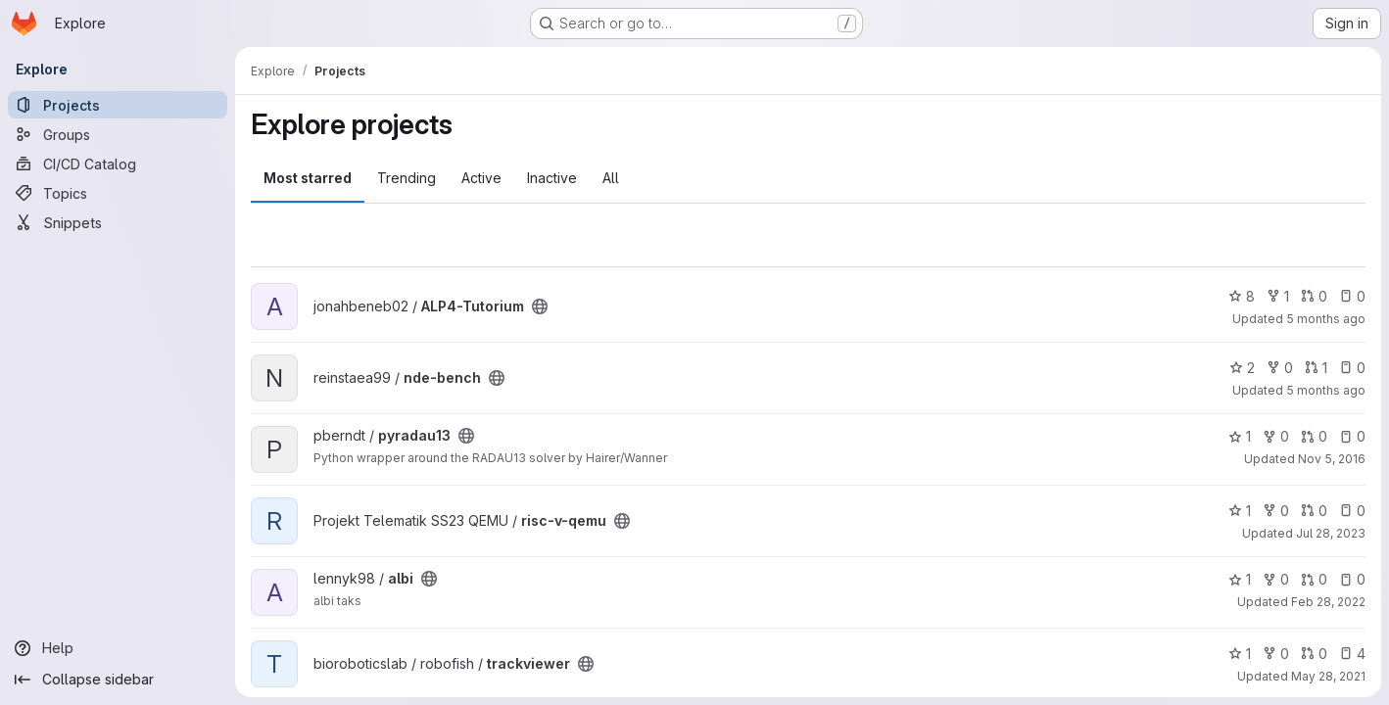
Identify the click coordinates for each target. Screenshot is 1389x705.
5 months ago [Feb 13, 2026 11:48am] (1325, 318)
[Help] (117, 648)
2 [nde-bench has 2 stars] (1242, 367)
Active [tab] (481, 177)
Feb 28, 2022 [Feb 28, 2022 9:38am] (1328, 601)
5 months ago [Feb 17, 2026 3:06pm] (1325, 390)
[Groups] (117, 134)
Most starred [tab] (307, 177)
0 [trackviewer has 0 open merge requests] (1314, 653)
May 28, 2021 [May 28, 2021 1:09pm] (1328, 676)
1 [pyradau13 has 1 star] (1239, 436)
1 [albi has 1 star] (1239, 579)
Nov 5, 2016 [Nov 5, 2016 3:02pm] (1331, 458)
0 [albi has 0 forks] (1276, 579)
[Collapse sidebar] (117, 679)
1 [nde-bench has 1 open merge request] (1316, 367)
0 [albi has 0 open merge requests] (1314, 579)
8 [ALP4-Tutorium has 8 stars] (1241, 296)
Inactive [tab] (552, 177)
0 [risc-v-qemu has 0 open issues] (1352, 510)
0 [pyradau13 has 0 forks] (1276, 436)
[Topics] (117, 193)
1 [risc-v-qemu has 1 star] (1239, 510)
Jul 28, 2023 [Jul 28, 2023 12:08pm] (1330, 533)
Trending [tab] (406, 177)
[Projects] (117, 104)
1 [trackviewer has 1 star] (1239, 653)
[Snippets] (117, 222)
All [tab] (610, 177)
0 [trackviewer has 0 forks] (1276, 653)
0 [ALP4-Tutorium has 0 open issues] (1352, 296)
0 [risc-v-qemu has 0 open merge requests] (1314, 510)
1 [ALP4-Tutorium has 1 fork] (1278, 296)
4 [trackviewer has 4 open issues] (1352, 653)
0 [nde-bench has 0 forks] (1280, 367)
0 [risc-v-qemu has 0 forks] (1276, 510)
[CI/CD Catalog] (117, 163)
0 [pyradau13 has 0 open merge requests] (1314, 436)
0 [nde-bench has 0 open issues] (1352, 367)
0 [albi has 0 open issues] (1352, 579)
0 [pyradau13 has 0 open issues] (1352, 436)
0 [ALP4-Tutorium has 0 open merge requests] (1314, 296)
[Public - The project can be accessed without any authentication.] (540, 306)
